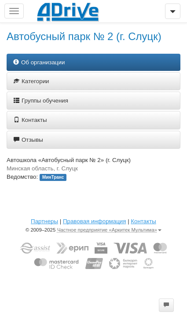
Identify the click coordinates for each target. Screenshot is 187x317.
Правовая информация (94, 221)
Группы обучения (41, 100)
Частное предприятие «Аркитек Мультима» (109, 229)
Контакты (30, 120)
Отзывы (28, 139)
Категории (31, 81)
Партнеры (44, 221)
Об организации (39, 62)
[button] (166, 305)
